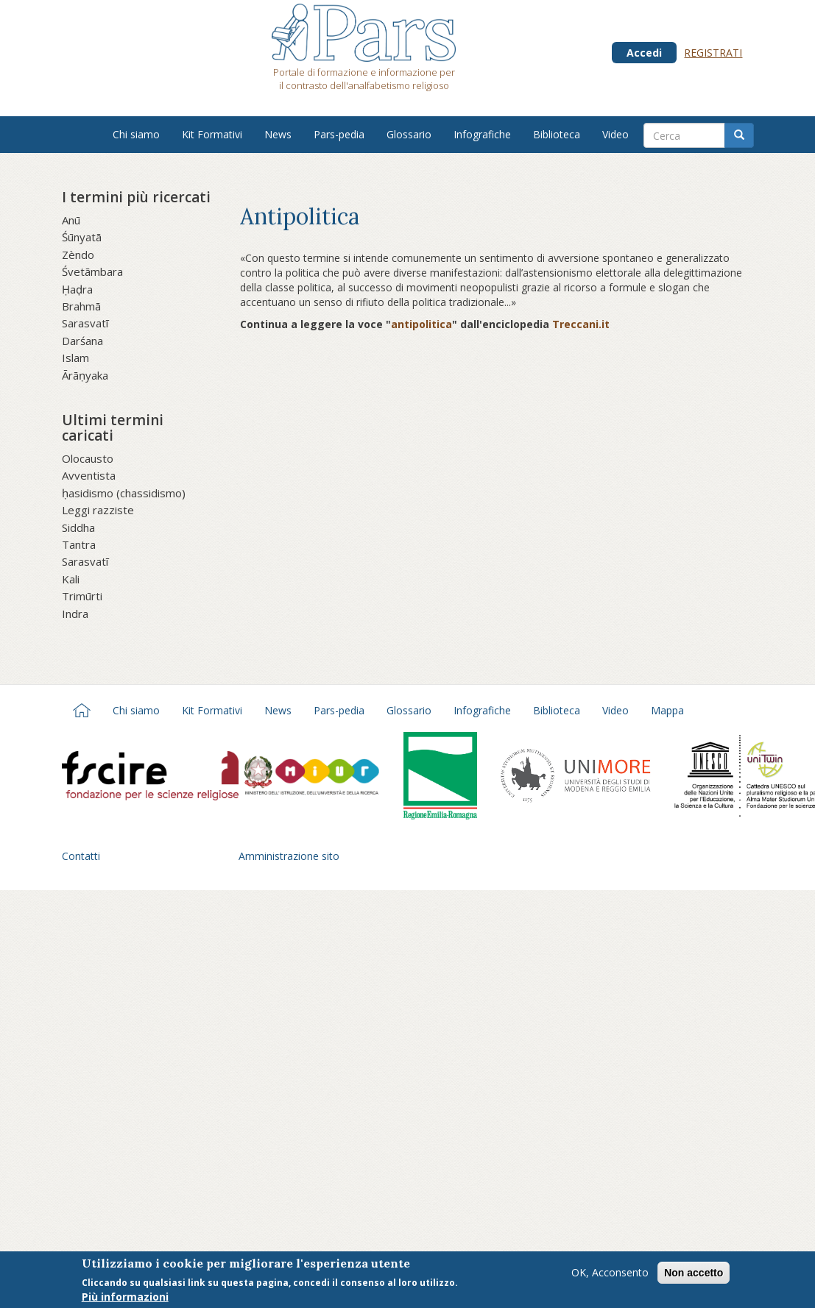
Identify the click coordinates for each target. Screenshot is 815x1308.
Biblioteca (556, 134)
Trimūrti (82, 596)
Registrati (713, 53)
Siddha (78, 527)
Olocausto (87, 458)
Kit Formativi (212, 134)
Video (615, 134)
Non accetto (693, 1275)
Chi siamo (136, 134)
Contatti (81, 856)
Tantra (79, 544)
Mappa (667, 710)
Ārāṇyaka (85, 375)
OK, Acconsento (610, 1275)
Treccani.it (581, 324)
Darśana (82, 340)
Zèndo (78, 254)
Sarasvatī (85, 323)
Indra (75, 613)
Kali (71, 579)
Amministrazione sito (289, 856)
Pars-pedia (339, 134)
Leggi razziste (98, 509)
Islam (75, 357)
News (278, 134)
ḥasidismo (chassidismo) (124, 493)
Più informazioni (125, 1300)
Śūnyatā (82, 237)
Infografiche (482, 134)
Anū (71, 220)
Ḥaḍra (77, 289)
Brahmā (81, 306)
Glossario (409, 134)
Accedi (644, 53)
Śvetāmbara (92, 271)
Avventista (89, 475)
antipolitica (421, 324)
